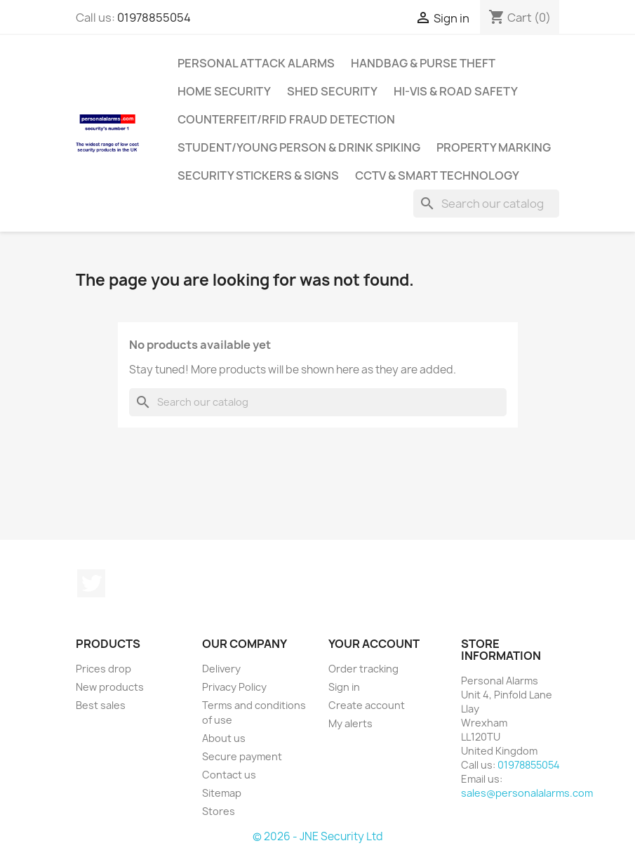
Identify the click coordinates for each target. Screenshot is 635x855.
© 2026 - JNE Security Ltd (318, 836)
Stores (218, 811)
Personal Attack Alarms (256, 63)
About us (224, 738)
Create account (366, 705)
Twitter (91, 583)
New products (110, 687)
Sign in (344, 687)
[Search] (486, 204)
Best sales (101, 705)
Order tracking (363, 668)
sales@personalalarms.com (527, 793)
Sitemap (221, 793)
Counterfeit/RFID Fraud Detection (286, 119)
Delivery (221, 668)
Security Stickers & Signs (258, 175)
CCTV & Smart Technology (437, 175)
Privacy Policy (234, 687)
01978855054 (154, 17)
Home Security (224, 91)
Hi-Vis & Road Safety (456, 91)
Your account (374, 643)
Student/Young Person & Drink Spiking (299, 147)
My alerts (350, 723)
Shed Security (332, 91)
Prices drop (103, 668)
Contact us (229, 774)
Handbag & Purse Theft (423, 63)
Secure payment (242, 756)
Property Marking (493, 147)
